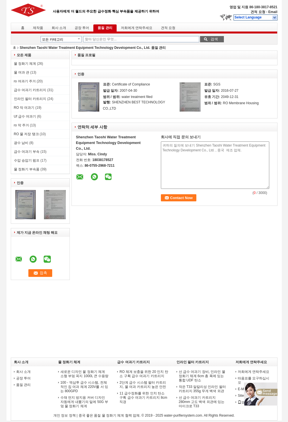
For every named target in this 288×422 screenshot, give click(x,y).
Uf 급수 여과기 (25, 116)
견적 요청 (258, 12)
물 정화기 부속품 (27, 169)
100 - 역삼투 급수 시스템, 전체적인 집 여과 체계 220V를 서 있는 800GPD (84, 387)
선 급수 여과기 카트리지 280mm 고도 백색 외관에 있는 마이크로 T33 (201, 402)
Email (272, 12)
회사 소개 (59, 28)
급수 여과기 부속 (27, 152)
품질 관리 (105, 28)
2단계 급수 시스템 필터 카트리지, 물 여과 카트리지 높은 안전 (142, 385)
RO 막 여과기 (24, 108)
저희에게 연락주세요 (136, 28)
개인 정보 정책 (64, 415)
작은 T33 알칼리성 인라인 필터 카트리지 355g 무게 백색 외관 (202, 389)
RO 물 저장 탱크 (26, 134)
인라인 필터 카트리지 (30, 99)
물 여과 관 (22, 72)
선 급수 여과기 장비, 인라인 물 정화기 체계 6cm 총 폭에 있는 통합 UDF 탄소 (202, 376)
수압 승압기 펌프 (27, 160)
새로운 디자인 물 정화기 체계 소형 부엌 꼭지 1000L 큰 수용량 (84, 374)
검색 (214, 39)
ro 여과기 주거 (25, 81)
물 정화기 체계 (25, 64)
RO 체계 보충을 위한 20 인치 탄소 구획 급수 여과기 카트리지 (143, 374)
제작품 (38, 28)
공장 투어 (82, 28)
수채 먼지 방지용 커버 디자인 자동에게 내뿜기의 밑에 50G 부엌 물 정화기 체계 (84, 402)
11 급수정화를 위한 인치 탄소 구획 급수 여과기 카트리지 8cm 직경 (143, 397)
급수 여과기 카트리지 (30, 90)
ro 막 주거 (21, 125)
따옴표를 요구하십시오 (253, 380)
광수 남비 (21, 143)
